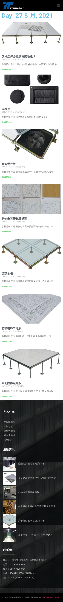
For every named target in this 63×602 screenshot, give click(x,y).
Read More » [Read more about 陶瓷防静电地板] (7, 396)
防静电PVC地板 (11, 328)
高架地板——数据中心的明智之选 (35, 535)
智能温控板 (9, 164)
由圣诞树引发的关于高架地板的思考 (37, 506)
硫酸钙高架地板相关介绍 (31, 463)
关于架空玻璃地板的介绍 (31, 520)
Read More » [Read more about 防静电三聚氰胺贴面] (7, 232)
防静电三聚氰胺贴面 (14, 218)
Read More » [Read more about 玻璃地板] (7, 286)
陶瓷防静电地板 (11, 383)
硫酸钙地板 (9, 431)
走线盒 (6, 109)
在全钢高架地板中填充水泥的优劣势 (37, 478)
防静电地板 (9, 422)
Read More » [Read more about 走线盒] (7, 122)
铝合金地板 (9, 435)
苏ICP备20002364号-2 (51, 597)
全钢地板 (8, 426)
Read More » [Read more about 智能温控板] (7, 177)
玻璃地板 (7, 273)
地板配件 (8, 439)
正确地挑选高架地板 (28, 492)
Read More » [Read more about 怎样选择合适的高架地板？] (7, 70)
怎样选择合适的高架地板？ (19, 56)
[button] (59, 5)
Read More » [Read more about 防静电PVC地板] (7, 341)
